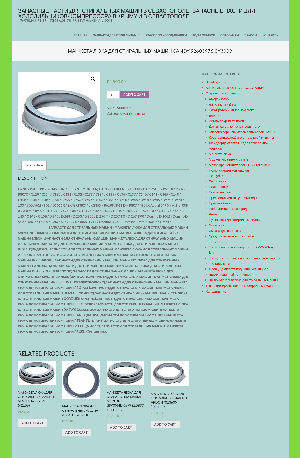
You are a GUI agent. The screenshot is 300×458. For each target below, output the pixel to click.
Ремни (214, 214)
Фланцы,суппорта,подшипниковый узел (238, 269)
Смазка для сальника (225, 231)
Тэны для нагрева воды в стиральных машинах (244, 258)
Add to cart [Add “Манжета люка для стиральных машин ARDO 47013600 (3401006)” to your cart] (165, 424)
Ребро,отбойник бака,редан (230, 209)
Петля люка (218, 181)
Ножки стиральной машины (230, 170)
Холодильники (217, 291)
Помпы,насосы (220, 192)
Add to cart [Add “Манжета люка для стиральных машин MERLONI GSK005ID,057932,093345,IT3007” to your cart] (121, 427)
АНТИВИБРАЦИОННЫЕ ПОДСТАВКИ (235, 87)
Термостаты (218, 241)
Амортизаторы (220, 99)
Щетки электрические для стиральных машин (243, 280)
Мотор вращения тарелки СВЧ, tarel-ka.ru (240, 165)
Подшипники (218, 187)
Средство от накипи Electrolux (232, 236)
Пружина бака (219, 203)
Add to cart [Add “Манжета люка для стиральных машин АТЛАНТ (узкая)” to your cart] (76, 432)
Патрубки (216, 176)
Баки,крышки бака (222, 104)
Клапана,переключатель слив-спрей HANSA (242, 132)
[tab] (34, 165)
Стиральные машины (222, 93)
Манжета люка (134, 113)
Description (34, 165)
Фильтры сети (219, 263)
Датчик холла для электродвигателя (236, 126)
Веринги (215, 115)
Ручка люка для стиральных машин (235, 220)
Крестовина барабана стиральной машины (241, 137)
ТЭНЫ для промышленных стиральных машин (241, 286)
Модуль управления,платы (229, 159)
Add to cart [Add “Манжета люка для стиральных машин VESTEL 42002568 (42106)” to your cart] (32, 423)
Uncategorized (216, 82)
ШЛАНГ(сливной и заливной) (231, 274)
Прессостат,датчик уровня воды (233, 198)
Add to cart (134, 95)
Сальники (216, 225)
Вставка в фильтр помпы (227, 121)
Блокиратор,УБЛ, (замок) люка (232, 110)
